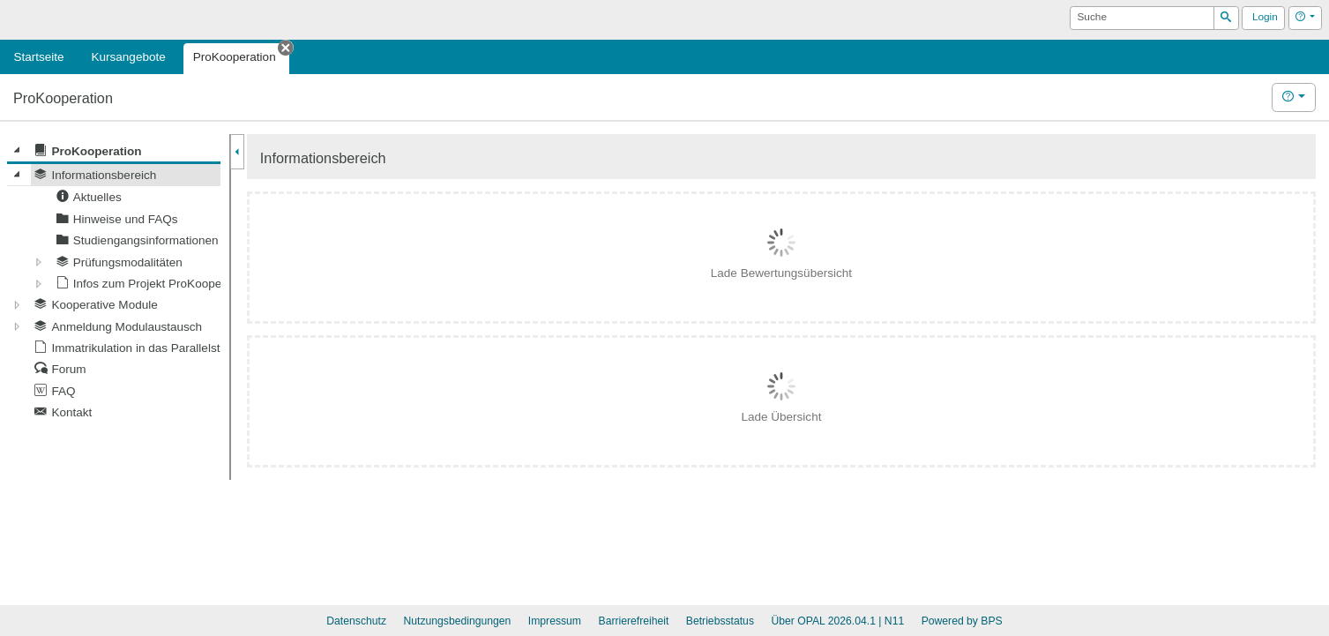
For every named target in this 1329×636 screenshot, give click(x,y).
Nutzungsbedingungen (457, 621)
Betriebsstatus (720, 621)
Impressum (554, 621)
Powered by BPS (962, 621)
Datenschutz (356, 621)
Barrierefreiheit (634, 621)
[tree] (113, 281)
